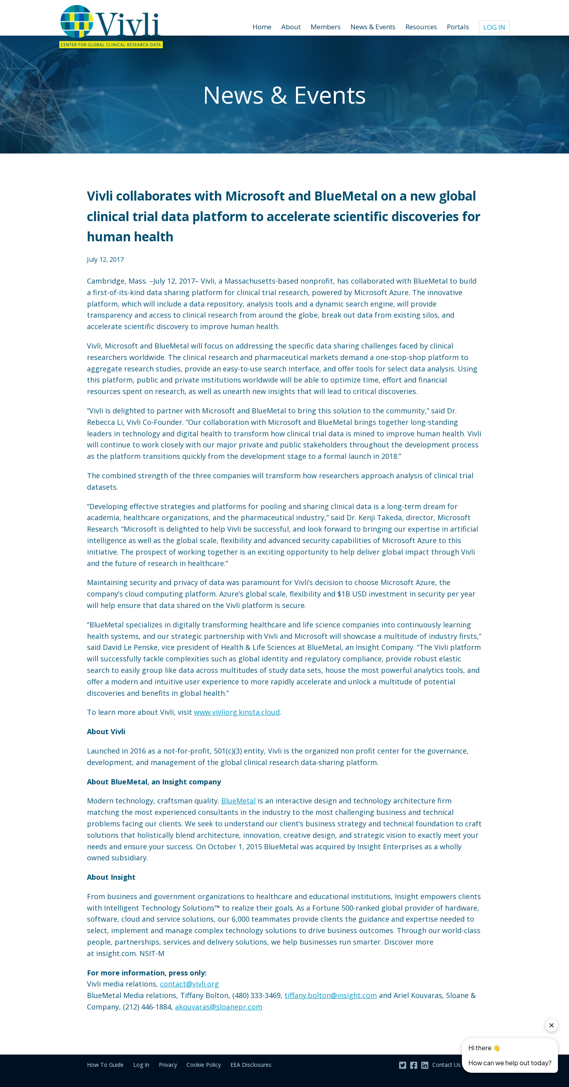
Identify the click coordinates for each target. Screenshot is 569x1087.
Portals (458, 26)
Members (326, 26)
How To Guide (105, 1064)
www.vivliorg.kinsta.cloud (237, 712)
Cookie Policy (204, 1064)
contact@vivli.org (189, 984)
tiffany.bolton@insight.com (330, 995)
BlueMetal (238, 800)
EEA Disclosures (250, 1064)
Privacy (168, 1064)
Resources (421, 26)
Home (261, 26)
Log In (494, 27)
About (291, 26)
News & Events (373, 26)
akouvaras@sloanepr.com (218, 1006)
